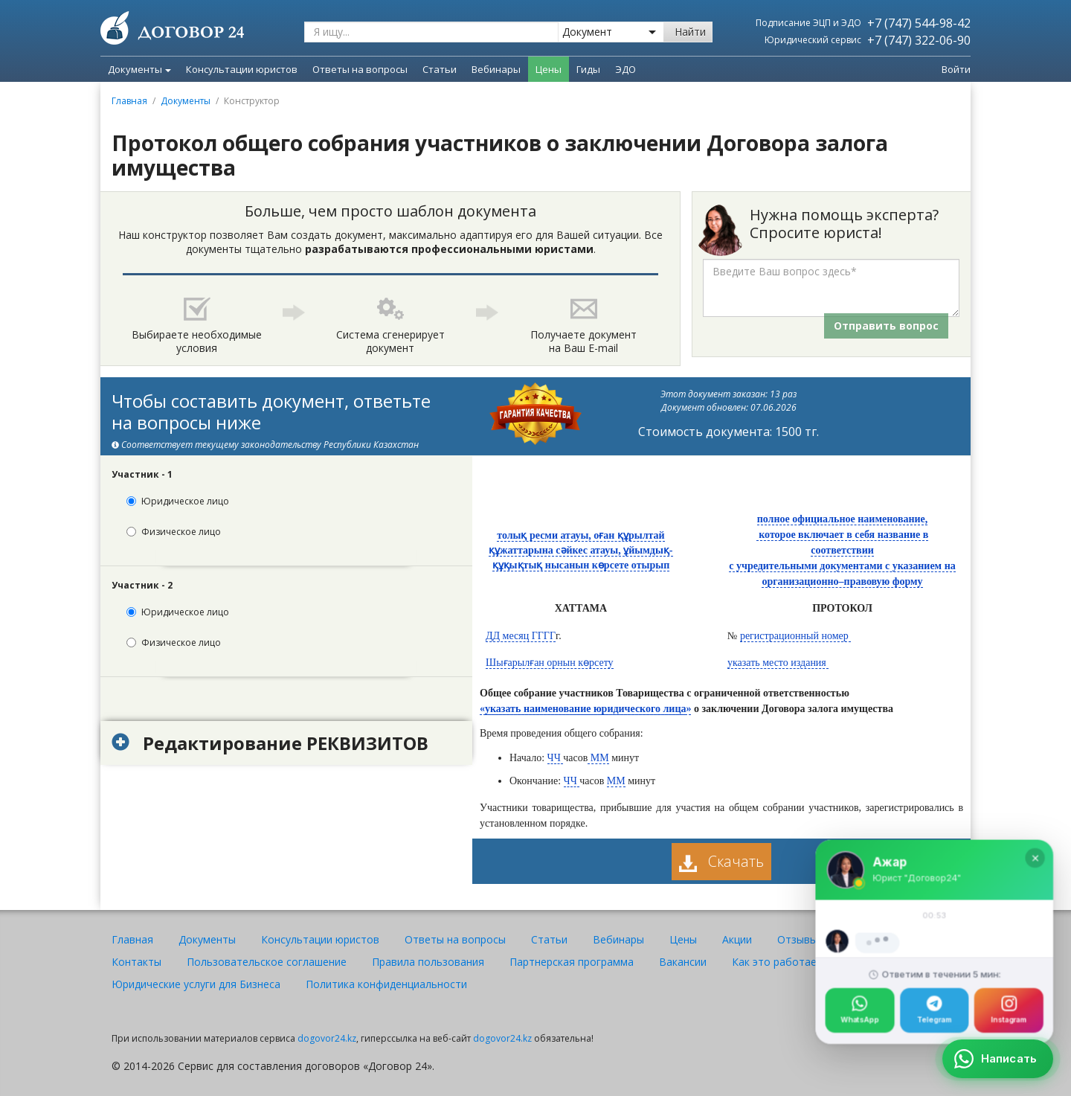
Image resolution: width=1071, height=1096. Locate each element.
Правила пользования (428, 962)
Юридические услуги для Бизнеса (196, 984)
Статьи (549, 939)
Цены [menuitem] (549, 69)
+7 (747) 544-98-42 (919, 23)
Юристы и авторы (888, 939)
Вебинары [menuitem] (496, 69)
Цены (683, 939)
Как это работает (777, 962)
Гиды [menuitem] (588, 69)
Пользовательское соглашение (267, 962)
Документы (139, 69)
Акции (737, 939)
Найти (690, 32)
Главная (129, 100)
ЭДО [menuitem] (625, 69)
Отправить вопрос (886, 325)
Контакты (136, 962)
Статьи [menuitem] (439, 69)
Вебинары (618, 939)
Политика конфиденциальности (386, 984)
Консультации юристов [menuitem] (242, 69)
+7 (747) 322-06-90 (919, 40)
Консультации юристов (320, 939)
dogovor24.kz (327, 1038)
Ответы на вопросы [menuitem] (360, 69)
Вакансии (683, 962)
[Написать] (997, 1058)
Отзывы (797, 939)
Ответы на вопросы (455, 939)
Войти (956, 69)
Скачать (721, 861)
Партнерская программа (571, 962)
